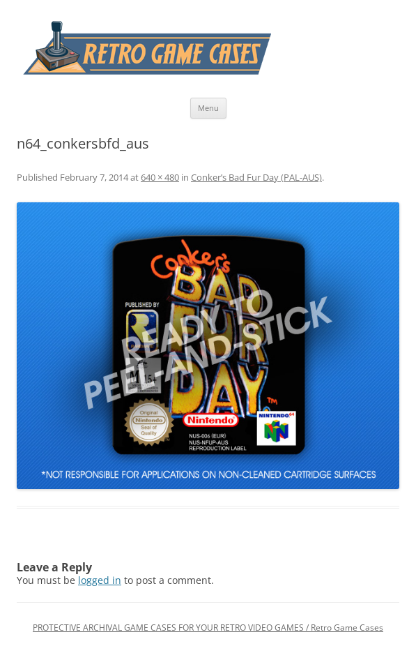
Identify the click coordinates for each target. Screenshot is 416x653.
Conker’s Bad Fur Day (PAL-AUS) (256, 177)
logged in (99, 580)
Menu (208, 108)
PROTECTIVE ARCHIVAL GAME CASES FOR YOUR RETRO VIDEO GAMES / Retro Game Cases (208, 627)
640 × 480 (160, 177)
